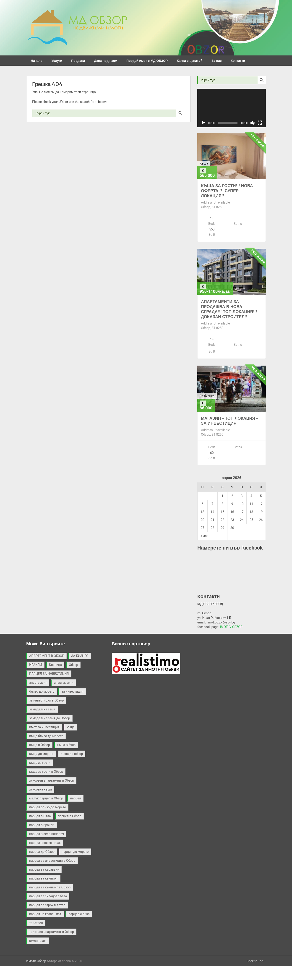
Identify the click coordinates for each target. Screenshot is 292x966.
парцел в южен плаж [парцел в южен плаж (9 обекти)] (45, 843)
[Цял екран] (260, 122)
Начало (36, 60)
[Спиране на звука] (252, 122)
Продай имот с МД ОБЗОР (147, 60)
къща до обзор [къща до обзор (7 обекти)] (72, 754)
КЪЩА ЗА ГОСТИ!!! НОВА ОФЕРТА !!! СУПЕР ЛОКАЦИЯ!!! (227, 190)
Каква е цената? (189, 60)
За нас (216, 60)
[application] (231, 108)
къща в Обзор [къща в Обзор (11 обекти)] (39, 745)
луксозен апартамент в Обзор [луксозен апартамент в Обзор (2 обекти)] (51, 780)
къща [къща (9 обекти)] (71, 727)
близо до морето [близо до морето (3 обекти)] (41, 691)
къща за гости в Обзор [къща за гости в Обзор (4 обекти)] (46, 771)
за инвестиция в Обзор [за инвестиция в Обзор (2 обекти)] (46, 700)
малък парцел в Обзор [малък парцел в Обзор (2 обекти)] (46, 798)
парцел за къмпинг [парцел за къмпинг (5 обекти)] (43, 878)
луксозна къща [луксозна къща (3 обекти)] (40, 789)
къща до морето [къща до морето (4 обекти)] (41, 754)
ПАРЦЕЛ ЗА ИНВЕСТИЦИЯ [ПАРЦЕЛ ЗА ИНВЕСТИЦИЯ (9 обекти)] (49, 673)
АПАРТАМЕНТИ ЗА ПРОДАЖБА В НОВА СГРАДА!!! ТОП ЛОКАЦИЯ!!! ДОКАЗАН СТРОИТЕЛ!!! (229, 309)
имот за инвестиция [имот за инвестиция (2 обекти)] (44, 727)
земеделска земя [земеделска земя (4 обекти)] (42, 709)
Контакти (238, 60)
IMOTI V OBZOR (231, 627)
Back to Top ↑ (256, 961)
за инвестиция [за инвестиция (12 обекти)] (72, 691)
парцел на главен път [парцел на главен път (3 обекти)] (45, 914)
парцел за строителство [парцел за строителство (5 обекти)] (47, 905)
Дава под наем (105, 60)
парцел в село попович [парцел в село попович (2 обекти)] (46, 834)
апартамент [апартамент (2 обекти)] (38, 682)
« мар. (204, 536)
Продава (78, 60)
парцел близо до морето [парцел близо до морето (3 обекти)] (47, 807)
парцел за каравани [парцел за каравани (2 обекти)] (44, 869)
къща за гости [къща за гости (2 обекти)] (39, 762)
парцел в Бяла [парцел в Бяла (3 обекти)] (40, 816)
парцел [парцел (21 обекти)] (75, 798)
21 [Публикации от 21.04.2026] (212, 520)
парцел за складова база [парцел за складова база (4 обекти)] (48, 896)
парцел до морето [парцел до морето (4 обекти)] (75, 851)
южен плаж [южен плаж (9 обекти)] (37, 940)
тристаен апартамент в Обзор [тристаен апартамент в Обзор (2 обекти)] (51, 932)
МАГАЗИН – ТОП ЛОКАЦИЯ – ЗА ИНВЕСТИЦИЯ (229, 421)
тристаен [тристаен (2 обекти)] (36, 923)
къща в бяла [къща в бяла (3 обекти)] (66, 745)
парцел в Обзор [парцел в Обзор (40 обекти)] (69, 816)
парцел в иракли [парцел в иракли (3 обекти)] (41, 825)
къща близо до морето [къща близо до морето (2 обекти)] (46, 736)
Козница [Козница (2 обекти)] (55, 665)
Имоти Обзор (36, 961)
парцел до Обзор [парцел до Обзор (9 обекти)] (42, 851)
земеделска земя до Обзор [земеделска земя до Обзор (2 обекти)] (49, 718)
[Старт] (203, 122)
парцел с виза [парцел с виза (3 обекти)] (78, 914)
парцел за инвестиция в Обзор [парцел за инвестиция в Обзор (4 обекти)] (52, 860)
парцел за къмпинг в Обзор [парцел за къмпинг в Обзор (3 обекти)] (49, 887)
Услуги (57, 60)
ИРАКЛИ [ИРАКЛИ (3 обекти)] (35, 665)
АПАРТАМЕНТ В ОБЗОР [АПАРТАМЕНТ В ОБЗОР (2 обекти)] (46, 656)
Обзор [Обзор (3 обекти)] (73, 665)
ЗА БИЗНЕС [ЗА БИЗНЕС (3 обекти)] (79, 656)
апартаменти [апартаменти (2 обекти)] (63, 682)
